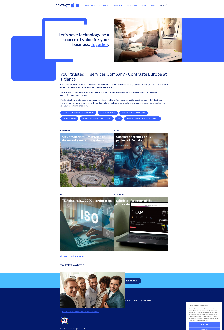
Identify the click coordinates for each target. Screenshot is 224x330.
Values (96, 300)
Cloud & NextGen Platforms (133, 124)
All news (63, 267)
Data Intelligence (107, 124)
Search (166, 5)
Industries (102, 5)
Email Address (66, 280)
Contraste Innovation (119, 300)
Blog (153, 5)
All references (77, 267)
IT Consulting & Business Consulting (78, 124)
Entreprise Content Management (96, 129)
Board (90, 300)
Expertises (89, 5)
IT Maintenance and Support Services (143, 129)
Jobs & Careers (131, 5)
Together (99, 44)
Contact (144, 5)
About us (84, 300)
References (115, 5)
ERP (119, 129)
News (129, 300)
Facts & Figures (105, 300)
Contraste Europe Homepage (69, 300)
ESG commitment (145, 300)
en (161, 5)
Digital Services (69, 129)
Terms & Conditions (66, 305)
